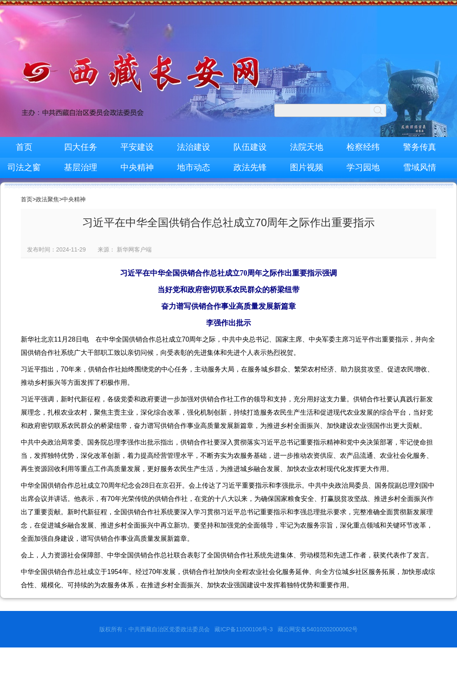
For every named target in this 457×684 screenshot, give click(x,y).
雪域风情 (419, 167)
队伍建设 (250, 146)
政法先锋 (250, 167)
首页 (24, 146)
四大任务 (80, 146)
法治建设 (193, 146)
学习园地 (363, 167)
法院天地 (306, 146)
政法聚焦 (47, 199)
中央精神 (137, 167)
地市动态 (193, 167)
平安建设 (137, 146)
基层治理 (80, 167)
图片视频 (306, 167)
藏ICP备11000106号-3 (243, 629)
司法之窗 (24, 167)
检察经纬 (363, 146)
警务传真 (419, 146)
